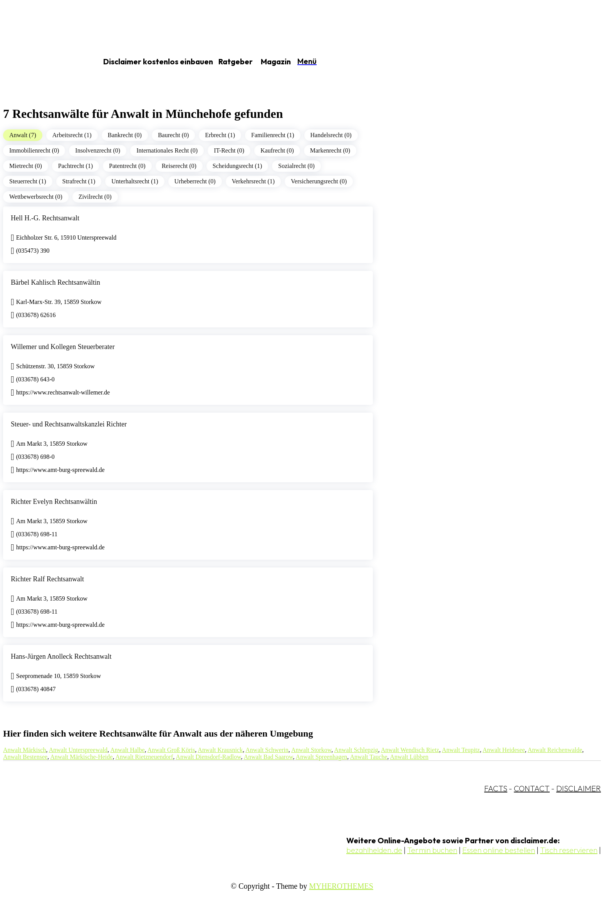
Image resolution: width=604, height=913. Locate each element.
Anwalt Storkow (311, 750)
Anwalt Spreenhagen (321, 757)
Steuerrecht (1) (27, 181)
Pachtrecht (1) (75, 166)
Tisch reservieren (568, 850)
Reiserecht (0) (179, 166)
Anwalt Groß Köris (171, 750)
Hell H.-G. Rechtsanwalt (45, 218)
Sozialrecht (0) (296, 166)
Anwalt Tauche (368, 757)
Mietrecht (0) (25, 166)
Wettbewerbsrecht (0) (35, 196)
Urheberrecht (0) (195, 181)
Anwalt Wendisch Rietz (410, 750)
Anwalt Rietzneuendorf (144, 757)
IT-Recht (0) (229, 150)
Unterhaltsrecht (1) (134, 181)
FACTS (495, 788)
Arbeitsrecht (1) (72, 135)
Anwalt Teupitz (461, 750)
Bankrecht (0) (125, 135)
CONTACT (532, 788)
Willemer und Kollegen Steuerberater (63, 347)
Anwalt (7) (22, 135)
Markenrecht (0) (330, 150)
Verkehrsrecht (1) (253, 181)
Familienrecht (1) (272, 135)
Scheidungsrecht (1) (237, 166)
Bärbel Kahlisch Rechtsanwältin (55, 282)
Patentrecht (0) (127, 166)
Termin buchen (432, 850)
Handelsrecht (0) (331, 135)
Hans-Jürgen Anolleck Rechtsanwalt (61, 656)
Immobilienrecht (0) (34, 150)
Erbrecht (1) (220, 135)
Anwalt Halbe (127, 750)
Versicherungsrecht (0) (319, 181)
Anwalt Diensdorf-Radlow (208, 757)
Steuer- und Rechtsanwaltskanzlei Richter (69, 424)
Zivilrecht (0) (95, 196)
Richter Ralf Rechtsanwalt (47, 579)
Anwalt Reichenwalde (555, 750)
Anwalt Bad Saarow (268, 757)
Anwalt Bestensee (25, 757)
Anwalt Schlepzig (356, 750)
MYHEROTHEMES (341, 886)
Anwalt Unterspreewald (78, 750)
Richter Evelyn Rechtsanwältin (54, 501)
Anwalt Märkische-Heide (81, 757)
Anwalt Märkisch (24, 750)
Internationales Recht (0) (167, 150)
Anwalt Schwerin (267, 750)
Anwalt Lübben (409, 757)
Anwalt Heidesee (504, 750)
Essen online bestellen (498, 850)
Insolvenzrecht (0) (97, 150)
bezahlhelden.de (374, 850)
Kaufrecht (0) (277, 150)
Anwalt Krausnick (220, 750)
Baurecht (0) (173, 135)
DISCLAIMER (578, 788)
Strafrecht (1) (79, 181)
